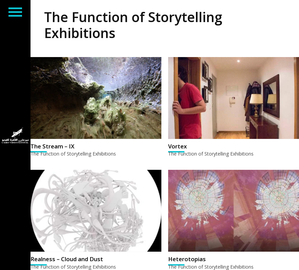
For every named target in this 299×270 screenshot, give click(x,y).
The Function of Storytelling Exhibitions (73, 153)
